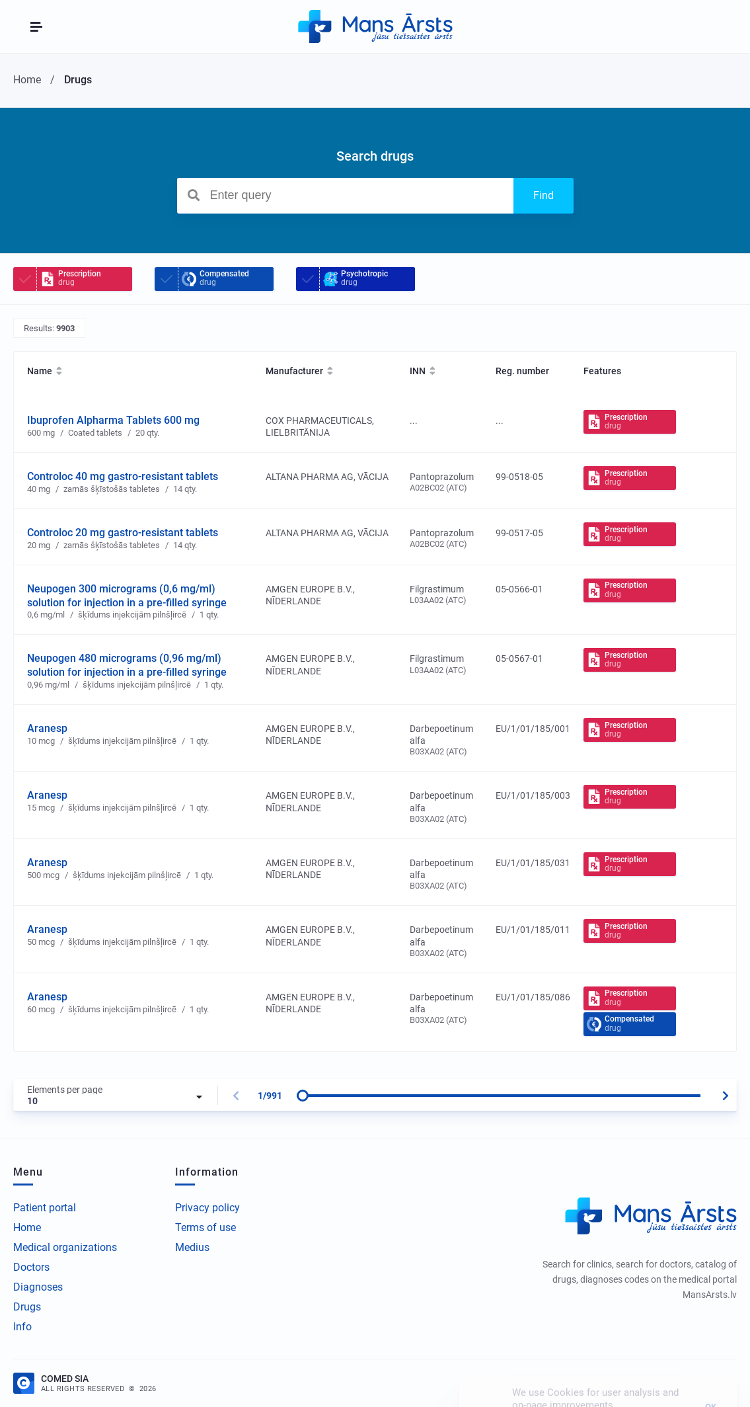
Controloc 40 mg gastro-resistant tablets (122, 476)
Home (27, 1227)
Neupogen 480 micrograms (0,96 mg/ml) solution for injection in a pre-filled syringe (127, 665)
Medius (192, 1247)
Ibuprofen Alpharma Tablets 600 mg (113, 420)
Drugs (27, 1307)
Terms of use (205, 1227)
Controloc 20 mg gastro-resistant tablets (122, 532)
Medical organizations (65, 1247)
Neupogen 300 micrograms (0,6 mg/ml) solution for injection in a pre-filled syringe (127, 596)
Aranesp (47, 728)
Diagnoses (38, 1287)
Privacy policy (207, 1207)
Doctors (31, 1267)
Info (22, 1326)
